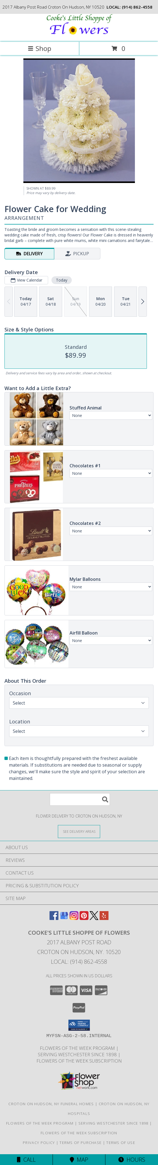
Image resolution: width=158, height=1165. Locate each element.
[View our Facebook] (54, 918)
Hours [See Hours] (131, 1159)
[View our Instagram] (74, 918)
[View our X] (94, 918)
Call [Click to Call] (26, 1159)
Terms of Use (120, 1142)
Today (61, 280)
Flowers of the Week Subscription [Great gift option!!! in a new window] (79, 1061)
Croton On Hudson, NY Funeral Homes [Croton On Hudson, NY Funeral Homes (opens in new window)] (51, 1103)
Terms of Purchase (81, 1142)
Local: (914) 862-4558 (79, 961)
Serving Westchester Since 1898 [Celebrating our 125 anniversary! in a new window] (78, 1054)
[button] (79, 1025)
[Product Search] (80, 799)
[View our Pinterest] (84, 918)
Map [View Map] (79, 1159)
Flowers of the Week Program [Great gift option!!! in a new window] (78, 1048)
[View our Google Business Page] (64, 918)
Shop (39, 48)
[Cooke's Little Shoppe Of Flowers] (79, 34)
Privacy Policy (39, 1142)
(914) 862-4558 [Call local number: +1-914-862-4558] (137, 7)
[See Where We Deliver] (79, 831)
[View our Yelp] (104, 918)
